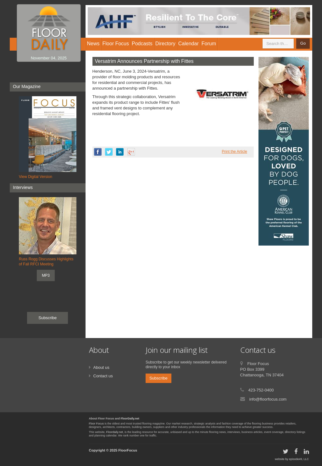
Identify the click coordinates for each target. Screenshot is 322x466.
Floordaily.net (114, 432)
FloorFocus (127, 450)
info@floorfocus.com (268, 399)
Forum (209, 43)
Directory (165, 43)
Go (303, 43)
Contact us (103, 376)
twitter (109, 152)
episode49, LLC (299, 459)
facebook (98, 152)
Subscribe (47, 317)
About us (101, 367)
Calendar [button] (188, 43)
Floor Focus (96, 423)
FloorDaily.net (130, 418)
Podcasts (142, 43)
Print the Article (234, 151)
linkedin (120, 152)
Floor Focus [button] (116, 43)
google (131, 152)
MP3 (46, 275)
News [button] (93, 43)
